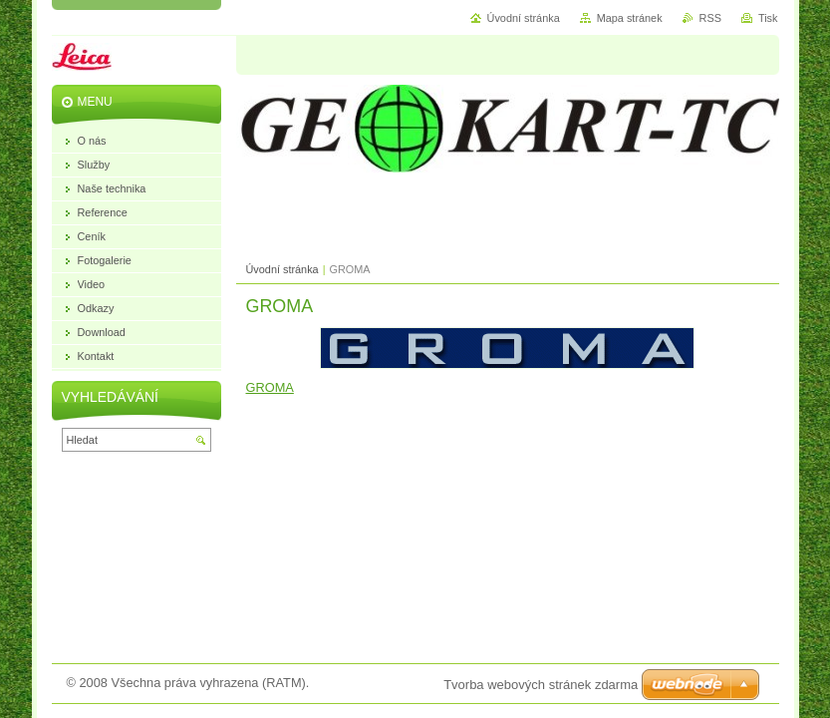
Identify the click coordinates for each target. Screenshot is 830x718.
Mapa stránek (630, 18)
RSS (710, 18)
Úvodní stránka (282, 269)
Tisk (768, 18)
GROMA (270, 387)
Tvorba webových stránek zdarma (540, 684)
